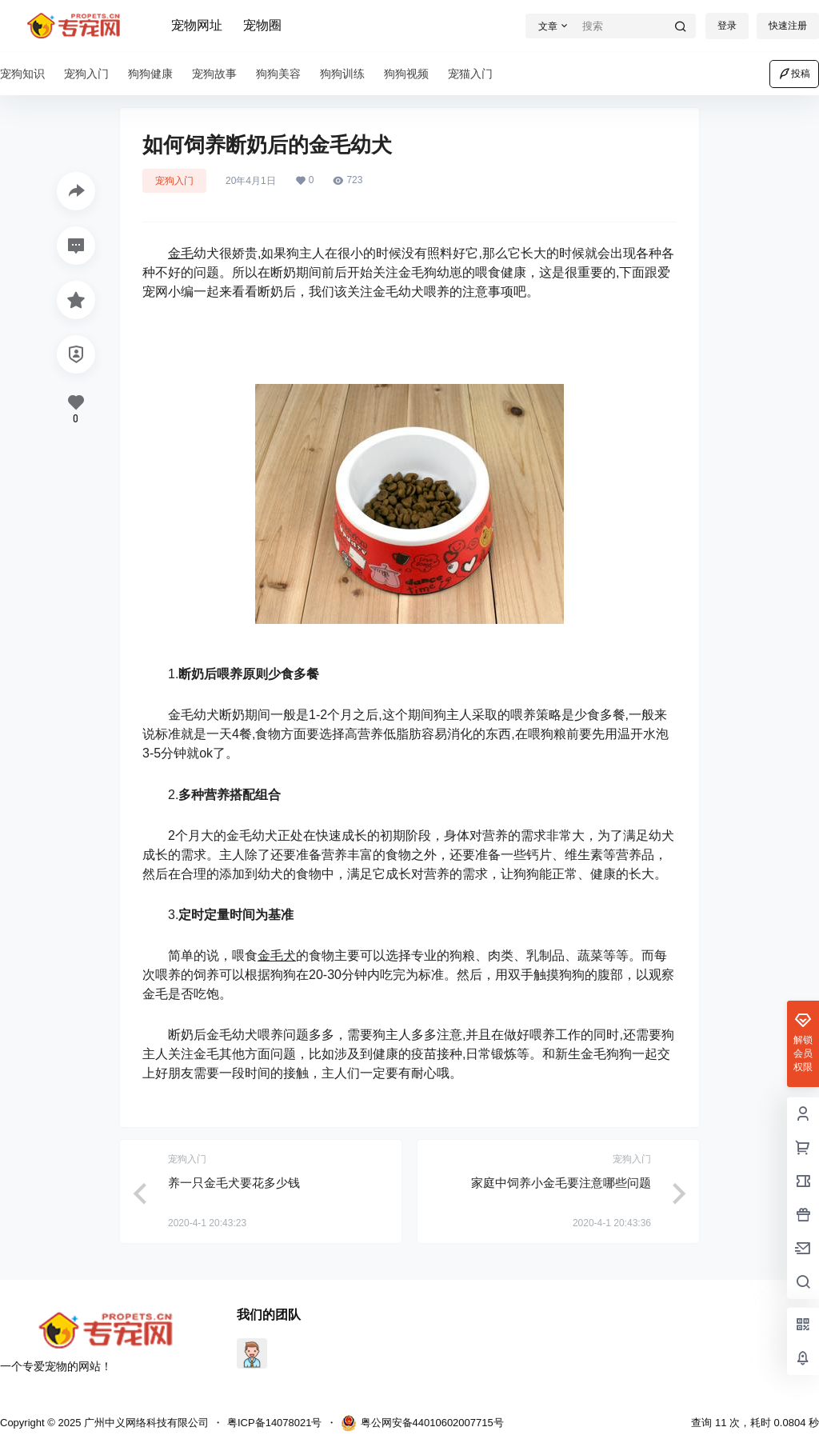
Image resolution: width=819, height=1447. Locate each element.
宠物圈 (262, 25)
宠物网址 (196, 25)
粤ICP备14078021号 (274, 1423)
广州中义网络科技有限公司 (145, 1423)
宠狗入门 (174, 180)
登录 (727, 25)
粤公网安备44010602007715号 (422, 1423)
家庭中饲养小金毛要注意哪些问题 (561, 1182)
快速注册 (788, 25)
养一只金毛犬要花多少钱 (234, 1182)
